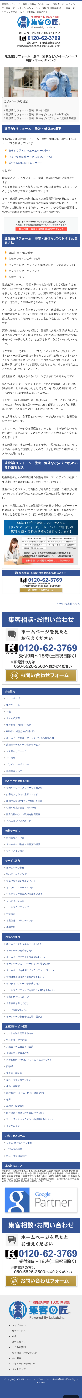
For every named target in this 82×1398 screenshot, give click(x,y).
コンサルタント (14, 1126)
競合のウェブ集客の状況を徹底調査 (24, 894)
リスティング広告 (15, 900)
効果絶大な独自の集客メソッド (22, 794)
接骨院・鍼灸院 (14, 1073)
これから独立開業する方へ (19, 1033)
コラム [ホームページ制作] (19, 1142)
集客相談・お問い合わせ (18, 725)
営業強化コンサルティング (19, 920)
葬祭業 (9, 1066)
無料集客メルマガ (15, 771)
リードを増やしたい (16, 1010)
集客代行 (10, 927)
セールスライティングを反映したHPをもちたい (30, 990)
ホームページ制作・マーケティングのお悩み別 (30, 738)
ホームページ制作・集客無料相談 (23, 844)
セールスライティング (17, 907)
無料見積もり (19, 1341)
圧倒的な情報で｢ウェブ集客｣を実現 (24, 801)
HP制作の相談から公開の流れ (21, 731)
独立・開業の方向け (16, 1156)
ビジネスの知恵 (14, 1149)
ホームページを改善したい (19, 950)
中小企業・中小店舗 (16, 1040)
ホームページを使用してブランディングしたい (30, 970)
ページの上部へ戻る (68, 603)
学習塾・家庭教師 (15, 1106)
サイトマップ (19, 1369)
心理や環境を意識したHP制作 (21, 807)
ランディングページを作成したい (23, 983)
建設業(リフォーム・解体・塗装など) (25, 1092)
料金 (8, 711)
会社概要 (10, 758)
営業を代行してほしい (17, 996)
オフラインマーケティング (19, 887)
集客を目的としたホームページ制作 (29, 150)
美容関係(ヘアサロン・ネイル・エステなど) (28, 1059)
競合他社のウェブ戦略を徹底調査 (23, 814)
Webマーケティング (16, 874)
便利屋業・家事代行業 (17, 1053)
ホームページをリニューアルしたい (24, 944)
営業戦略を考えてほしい (18, 1003)
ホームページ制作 (15, 867)
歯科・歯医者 (13, 1086)
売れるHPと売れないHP (18, 821)
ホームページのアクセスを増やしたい (25, 957)
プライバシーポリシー (17, 764)
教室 (8, 1099)
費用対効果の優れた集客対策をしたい (25, 977)
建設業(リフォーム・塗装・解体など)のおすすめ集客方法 (37, 114)
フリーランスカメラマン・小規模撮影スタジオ (30, 1119)
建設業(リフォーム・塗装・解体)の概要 (27, 110)
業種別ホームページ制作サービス (23, 744)
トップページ (13, 698)
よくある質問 (13, 718)
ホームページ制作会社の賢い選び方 (24, 1016)
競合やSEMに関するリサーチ (26, 162)
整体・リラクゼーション (18, 1079)
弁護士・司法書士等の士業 (19, 1046)
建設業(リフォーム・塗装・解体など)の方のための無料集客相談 (41, 118)
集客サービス (13, 705)
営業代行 (10, 914)
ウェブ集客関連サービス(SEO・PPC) (30, 156)
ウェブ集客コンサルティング (21, 880)
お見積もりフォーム (16, 751)
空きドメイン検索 (15, 850)
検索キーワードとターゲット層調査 (24, 787)
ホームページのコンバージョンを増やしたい (28, 963)
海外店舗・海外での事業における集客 (25, 1112)
